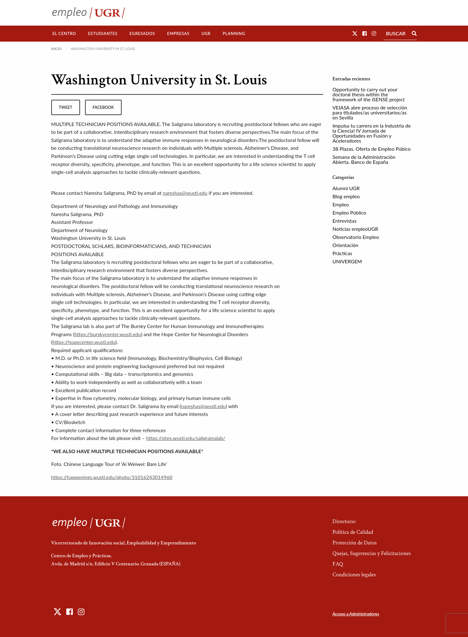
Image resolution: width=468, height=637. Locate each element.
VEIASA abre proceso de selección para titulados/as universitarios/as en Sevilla (370, 112)
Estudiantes (103, 33)
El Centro (64, 33)
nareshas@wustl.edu (185, 193)
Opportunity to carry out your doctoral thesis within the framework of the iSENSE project (369, 94)
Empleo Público (349, 212)
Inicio (56, 49)
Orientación (346, 245)
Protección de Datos (354, 542)
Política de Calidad (352, 532)
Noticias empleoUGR (355, 229)
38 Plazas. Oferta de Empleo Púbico (372, 149)
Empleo (341, 204)
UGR (205, 33)
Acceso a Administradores (355, 613)
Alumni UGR (346, 188)
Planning (234, 33)
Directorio (343, 521)
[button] (355, 33)
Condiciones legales (353, 574)
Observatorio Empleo (356, 237)
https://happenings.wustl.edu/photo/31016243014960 (112, 477)
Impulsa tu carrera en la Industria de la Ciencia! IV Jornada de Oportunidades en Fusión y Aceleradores (372, 133)
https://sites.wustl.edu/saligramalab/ (185, 438)
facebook (103, 107)
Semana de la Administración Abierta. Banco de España (364, 159)
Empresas (178, 33)
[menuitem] (64, 34)
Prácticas (342, 253)
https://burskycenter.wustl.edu (107, 334)
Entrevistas (345, 221)
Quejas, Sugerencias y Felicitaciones (371, 553)
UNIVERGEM (347, 261)
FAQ (337, 564)
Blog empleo (346, 196)
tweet (65, 107)
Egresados (142, 33)
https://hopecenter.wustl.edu (84, 342)
